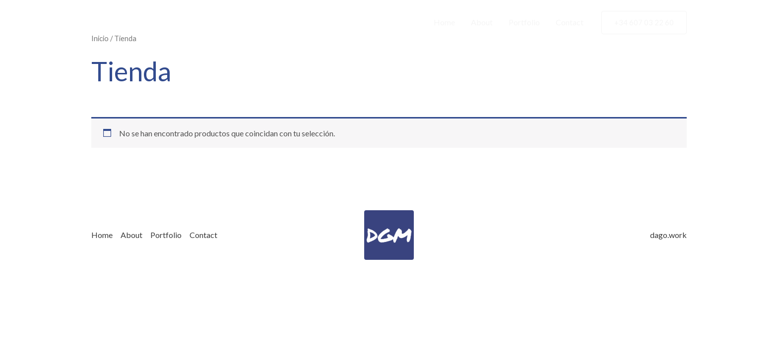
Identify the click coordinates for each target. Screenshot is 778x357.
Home (444, 22)
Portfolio (524, 22)
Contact (570, 22)
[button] (644, 22)
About (482, 22)
